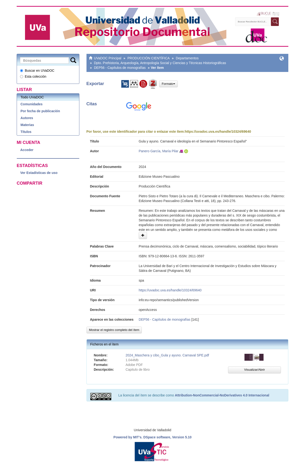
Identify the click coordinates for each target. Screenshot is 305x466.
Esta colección (33, 76)
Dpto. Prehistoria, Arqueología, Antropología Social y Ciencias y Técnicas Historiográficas (160, 63)
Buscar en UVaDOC (37, 70)
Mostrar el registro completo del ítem (114, 330)
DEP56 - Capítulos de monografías (120, 68)
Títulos (25, 132)
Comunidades (31, 104)
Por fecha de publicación (40, 111)
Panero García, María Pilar (158, 151)
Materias (27, 125)
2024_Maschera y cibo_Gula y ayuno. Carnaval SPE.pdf (167, 355)
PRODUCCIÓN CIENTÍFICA (148, 58)
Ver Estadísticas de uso (38, 173)
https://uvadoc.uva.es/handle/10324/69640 (218, 131)
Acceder (26, 150)
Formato (168, 84)
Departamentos (187, 58)
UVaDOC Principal (107, 58)
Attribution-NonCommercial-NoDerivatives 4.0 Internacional (222, 395)
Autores (26, 118)
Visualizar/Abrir (254, 369)
